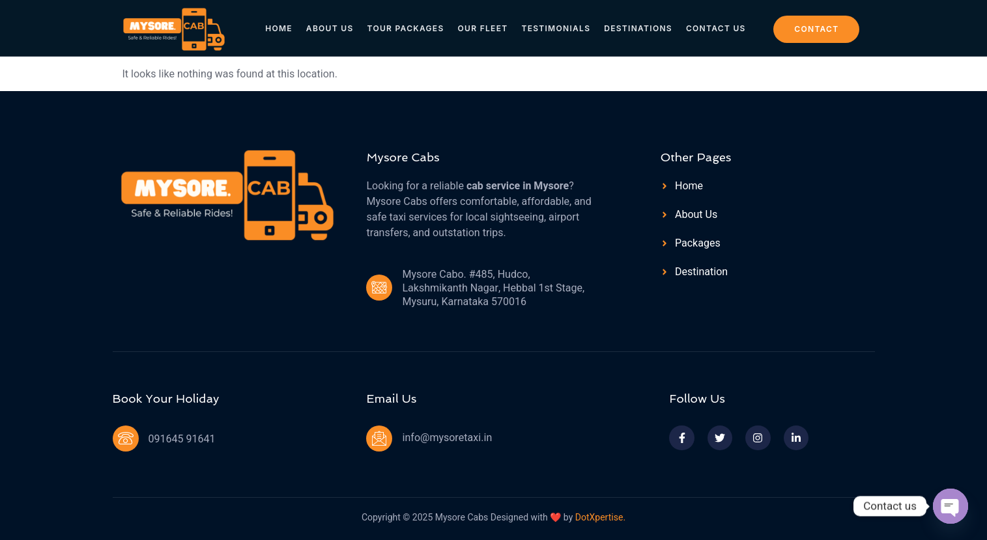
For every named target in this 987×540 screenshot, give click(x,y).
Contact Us (714, 27)
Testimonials (555, 27)
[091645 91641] (126, 438)
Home (281, 27)
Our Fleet (483, 27)
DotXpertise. (599, 517)
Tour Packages (406, 27)
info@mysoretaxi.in (447, 438)
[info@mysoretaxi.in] (379, 438)
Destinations (637, 27)
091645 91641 (182, 439)
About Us (331, 27)
